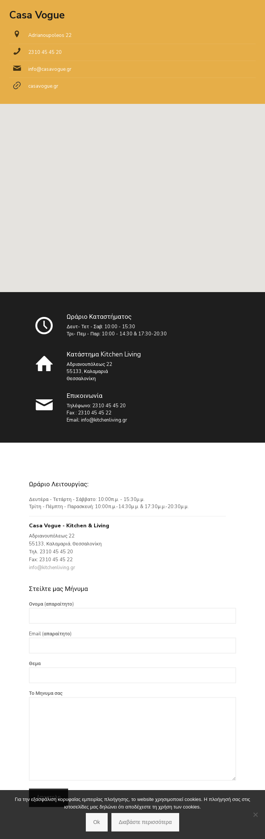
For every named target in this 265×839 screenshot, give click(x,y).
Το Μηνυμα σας (132, 735)
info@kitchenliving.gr (104, 420)
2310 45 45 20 (45, 52)
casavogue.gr (43, 86)
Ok (96, 822)
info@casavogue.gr (50, 69)
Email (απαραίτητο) (132, 641)
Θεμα (132, 671)
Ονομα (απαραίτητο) (132, 612)
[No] (255, 814)
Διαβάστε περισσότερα (145, 822)
